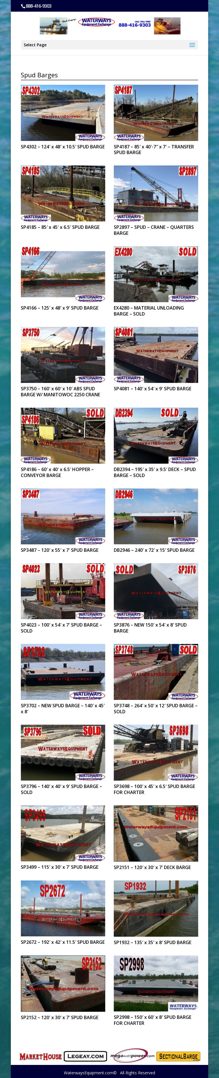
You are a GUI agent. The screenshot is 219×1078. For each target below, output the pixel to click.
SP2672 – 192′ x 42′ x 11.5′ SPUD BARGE (63, 942)
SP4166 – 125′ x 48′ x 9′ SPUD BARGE (59, 308)
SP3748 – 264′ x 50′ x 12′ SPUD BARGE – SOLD (156, 708)
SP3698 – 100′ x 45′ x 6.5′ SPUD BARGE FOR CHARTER (154, 789)
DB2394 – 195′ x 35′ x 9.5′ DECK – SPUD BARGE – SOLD (155, 472)
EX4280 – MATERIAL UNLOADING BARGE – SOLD (149, 311)
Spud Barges (39, 75)
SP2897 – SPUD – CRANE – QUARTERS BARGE (154, 230)
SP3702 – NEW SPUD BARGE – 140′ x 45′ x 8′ (63, 708)
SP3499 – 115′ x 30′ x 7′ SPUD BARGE (59, 867)
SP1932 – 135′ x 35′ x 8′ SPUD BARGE (152, 942)
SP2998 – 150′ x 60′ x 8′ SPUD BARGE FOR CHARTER (152, 1020)
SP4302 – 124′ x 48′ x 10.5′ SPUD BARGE (63, 147)
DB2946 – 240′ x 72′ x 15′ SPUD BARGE (154, 550)
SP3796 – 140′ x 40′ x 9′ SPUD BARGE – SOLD (61, 789)
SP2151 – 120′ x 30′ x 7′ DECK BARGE (152, 867)
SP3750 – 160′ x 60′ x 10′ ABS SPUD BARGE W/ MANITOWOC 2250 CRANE (60, 391)
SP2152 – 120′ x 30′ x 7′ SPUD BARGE (59, 1017)
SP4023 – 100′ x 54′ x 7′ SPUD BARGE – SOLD (61, 628)
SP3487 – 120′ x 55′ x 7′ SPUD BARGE (59, 550)
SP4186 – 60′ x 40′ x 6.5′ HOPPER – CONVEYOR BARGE (57, 472)
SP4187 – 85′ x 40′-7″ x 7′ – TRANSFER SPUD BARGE (154, 150)
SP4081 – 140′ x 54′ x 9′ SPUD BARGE (152, 388)
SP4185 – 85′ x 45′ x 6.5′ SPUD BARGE (60, 227)
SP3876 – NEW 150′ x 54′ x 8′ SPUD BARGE (150, 628)
